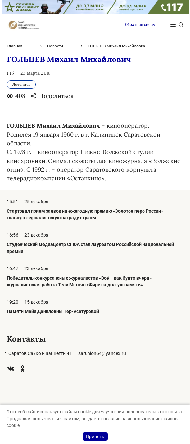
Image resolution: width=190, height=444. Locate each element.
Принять (95, 436)
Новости (55, 46)
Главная (14, 46)
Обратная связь (140, 24)
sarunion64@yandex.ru (102, 353)
